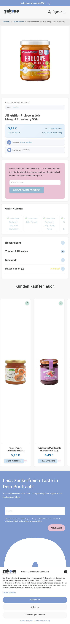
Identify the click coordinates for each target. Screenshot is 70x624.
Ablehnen (35, 607)
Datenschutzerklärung (42, 621)
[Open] (60, 12)
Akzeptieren (35, 599)
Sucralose (29, 142)
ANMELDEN (56, 532)
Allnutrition (16, 107)
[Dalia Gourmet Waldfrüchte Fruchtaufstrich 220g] (49, 374)
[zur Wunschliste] (25, 463)
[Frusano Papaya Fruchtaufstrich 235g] (15, 374)
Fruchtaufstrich (18, 22)
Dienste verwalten (9, 592)
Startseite (6, 22)
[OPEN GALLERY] (35, 60)
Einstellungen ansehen (35, 614)
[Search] (46, 12)
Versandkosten (55, 128)
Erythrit (22, 142)
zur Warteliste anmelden (26, 190)
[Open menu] (64, 12)
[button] (66, 571)
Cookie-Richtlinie (26, 621)
